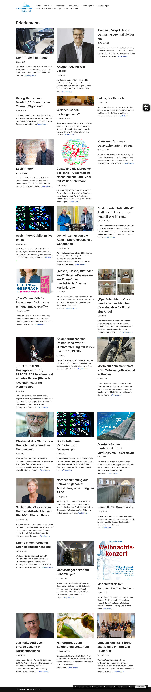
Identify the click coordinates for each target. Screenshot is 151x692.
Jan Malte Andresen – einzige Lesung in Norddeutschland (31, 646)
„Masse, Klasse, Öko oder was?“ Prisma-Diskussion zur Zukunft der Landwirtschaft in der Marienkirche (75, 279)
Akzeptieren (140, 686)
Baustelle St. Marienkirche (115, 507)
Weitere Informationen (127, 686)
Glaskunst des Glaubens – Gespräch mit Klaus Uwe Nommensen (34, 445)
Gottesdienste (60, 6)
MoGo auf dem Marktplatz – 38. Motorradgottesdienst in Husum (116, 370)
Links (66, 8)
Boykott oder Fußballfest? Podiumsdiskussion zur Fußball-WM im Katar (115, 212)
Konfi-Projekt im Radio (32, 57)
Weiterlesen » (30, 75)
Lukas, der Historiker (112, 98)
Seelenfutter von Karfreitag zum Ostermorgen (68, 445)
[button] (51, 5)
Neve (18, 689)
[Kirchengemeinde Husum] (24, 7)
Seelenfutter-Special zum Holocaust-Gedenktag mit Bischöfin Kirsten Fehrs (33, 511)
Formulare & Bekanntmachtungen (48, 8)
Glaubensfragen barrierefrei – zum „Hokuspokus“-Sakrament (115, 448)
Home (38, 6)
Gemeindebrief (73, 6)
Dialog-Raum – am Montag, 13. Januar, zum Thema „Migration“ (33, 102)
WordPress (37, 689)
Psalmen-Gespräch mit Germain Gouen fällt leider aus (115, 34)
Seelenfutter (24, 168)
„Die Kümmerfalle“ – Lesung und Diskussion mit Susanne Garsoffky (32, 302)
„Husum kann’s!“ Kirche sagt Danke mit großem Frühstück (114, 646)
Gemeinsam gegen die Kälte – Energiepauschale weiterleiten (74, 239)
